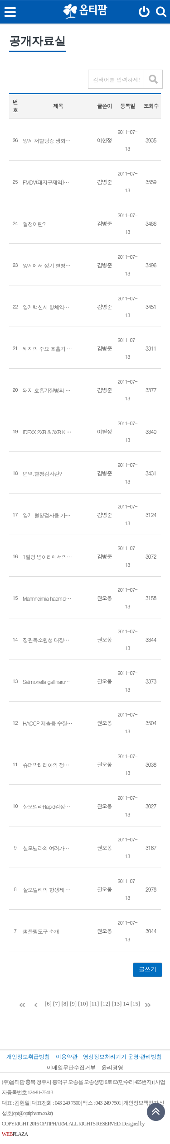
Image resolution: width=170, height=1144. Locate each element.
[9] (73, 1003)
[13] (117, 1003)
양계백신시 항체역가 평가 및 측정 (48, 307)
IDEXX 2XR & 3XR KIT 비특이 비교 (48, 432)
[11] (94, 1003)
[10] (83, 1003)
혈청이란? (34, 224)
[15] (136, 1003)
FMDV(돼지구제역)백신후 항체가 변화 (48, 182)
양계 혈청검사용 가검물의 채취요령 (48, 515)
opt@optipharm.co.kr (32, 1113)
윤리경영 (112, 1067)
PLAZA (15, 1134)
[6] (48, 1003)
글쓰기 (147, 969)
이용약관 (67, 1057)
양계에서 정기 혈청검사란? (48, 265)
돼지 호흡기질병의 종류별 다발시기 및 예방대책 (48, 390)
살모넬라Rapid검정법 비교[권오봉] (48, 806)
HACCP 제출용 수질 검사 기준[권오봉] (48, 723)
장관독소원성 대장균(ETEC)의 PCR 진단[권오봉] (48, 640)
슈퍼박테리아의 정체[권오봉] (48, 765)
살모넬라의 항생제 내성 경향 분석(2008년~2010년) (48, 889)
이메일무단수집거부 (71, 1067)
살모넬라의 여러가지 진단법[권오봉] (48, 848)
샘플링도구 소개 (41, 931)
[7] (56, 1003)
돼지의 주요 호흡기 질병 (48, 348)
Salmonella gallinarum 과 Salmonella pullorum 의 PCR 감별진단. (48, 681)
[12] (106, 1003)
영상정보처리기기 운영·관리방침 (122, 1057)
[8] (64, 1003)
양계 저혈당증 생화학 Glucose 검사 (48, 140)
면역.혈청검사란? (42, 473)
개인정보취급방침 (28, 1057)
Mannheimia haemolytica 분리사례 (48, 598)
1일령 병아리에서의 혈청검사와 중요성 (48, 556)
